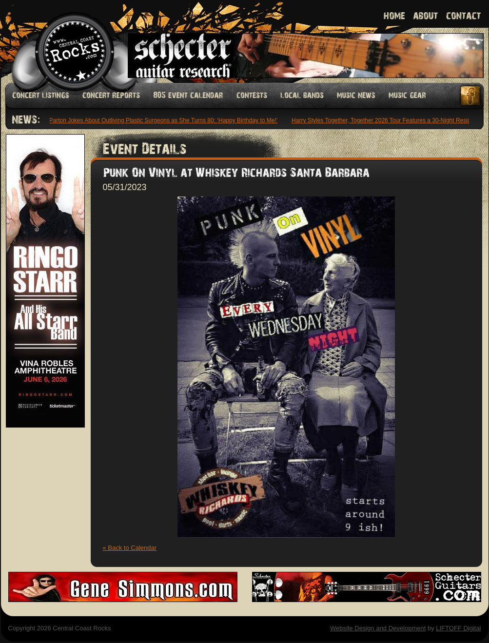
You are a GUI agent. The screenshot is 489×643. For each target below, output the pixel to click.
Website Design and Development (378, 628)
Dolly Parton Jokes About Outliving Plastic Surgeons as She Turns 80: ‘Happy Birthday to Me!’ (157, 120)
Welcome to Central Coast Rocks (63, 41)
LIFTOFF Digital (458, 628)
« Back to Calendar (130, 547)
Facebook (471, 96)
